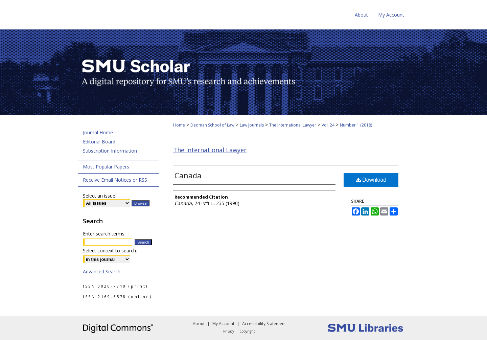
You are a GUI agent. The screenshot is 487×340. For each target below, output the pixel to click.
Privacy (228, 331)
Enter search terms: (104, 233)
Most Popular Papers (106, 166)
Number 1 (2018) (356, 125)
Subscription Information (110, 151)
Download (371, 180)
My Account (223, 323)
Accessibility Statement (264, 323)
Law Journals (252, 125)
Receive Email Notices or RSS (115, 180)
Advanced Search (101, 271)
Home (179, 125)
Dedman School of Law (212, 125)
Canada (188, 175)
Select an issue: (99, 195)
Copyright (247, 331)
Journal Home (98, 132)
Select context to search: (110, 250)
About (199, 323)
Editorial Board (99, 141)
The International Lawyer (292, 125)
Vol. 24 (328, 125)
